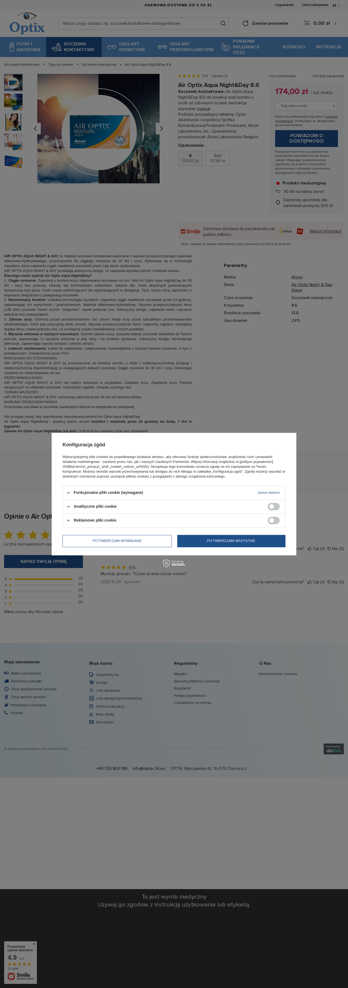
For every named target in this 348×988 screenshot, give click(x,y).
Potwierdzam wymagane (117, 541)
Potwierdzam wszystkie (231, 541)
